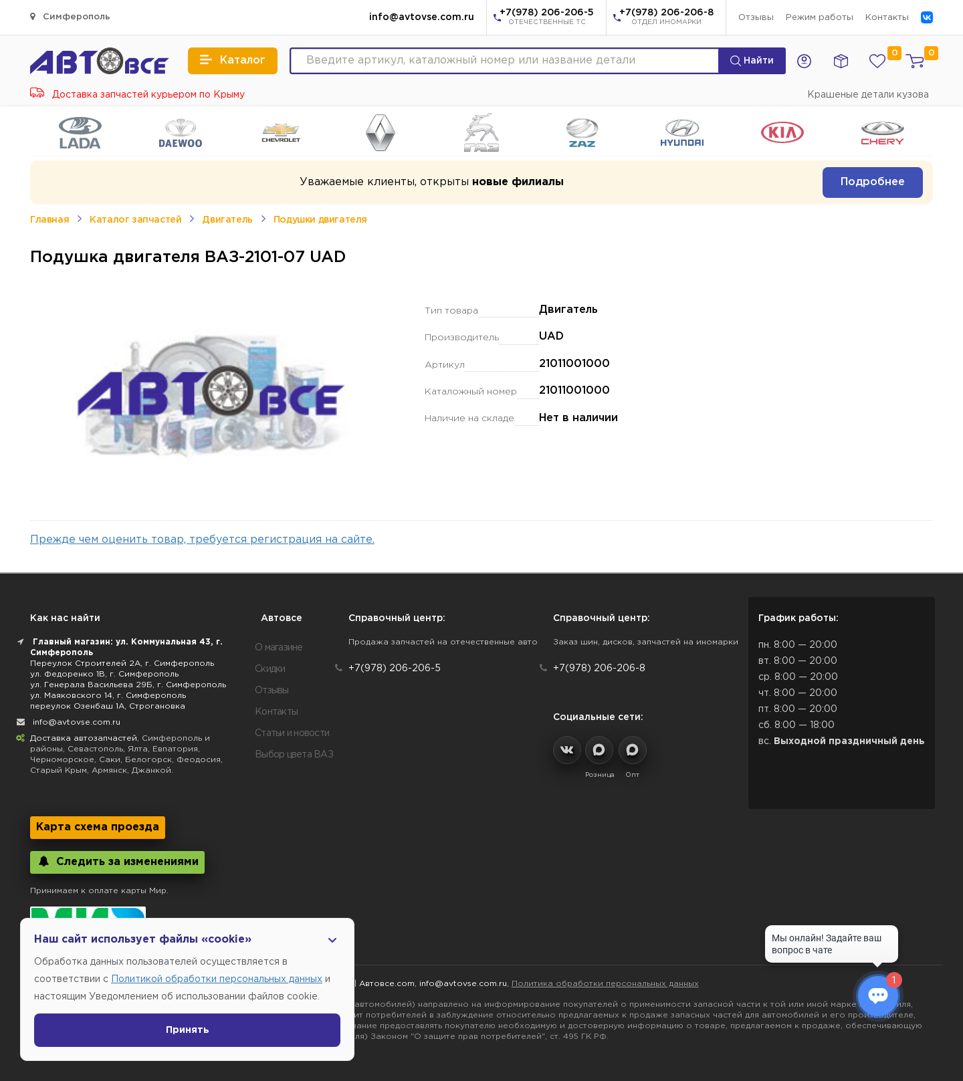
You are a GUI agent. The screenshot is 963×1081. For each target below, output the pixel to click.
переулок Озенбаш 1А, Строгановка (107, 706)
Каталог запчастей (135, 220)
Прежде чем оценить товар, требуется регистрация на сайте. (202, 540)
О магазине (279, 648)
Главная (49, 220)
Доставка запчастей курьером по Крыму (137, 95)
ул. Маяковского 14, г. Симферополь (108, 695)
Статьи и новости (292, 733)
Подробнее (873, 182)
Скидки (270, 669)
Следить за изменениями (117, 861)
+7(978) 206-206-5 (547, 18)
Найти (752, 60)
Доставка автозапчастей (83, 738)
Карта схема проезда (97, 827)
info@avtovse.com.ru (421, 17)
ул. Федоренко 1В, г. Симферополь (104, 674)
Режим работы (819, 17)
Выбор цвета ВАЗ (294, 755)
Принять (187, 1030)
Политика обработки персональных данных (605, 983)
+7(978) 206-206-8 (666, 18)
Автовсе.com (387, 983)
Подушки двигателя (320, 220)
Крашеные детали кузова (868, 95)
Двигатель (227, 220)
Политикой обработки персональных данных (216, 979)
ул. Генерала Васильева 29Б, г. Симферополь (128, 685)
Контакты (887, 17)
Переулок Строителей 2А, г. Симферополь (122, 663)
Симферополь (70, 16)
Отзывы (756, 17)
